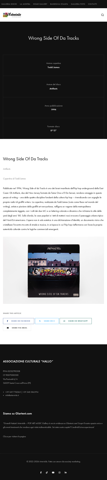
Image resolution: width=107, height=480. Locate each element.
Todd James (53, 67)
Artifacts (53, 88)
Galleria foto (78, 4)
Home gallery (40, 4)
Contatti (92, 4)
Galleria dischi (9, 4)
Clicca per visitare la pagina (14, 436)
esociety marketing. (73, 461)
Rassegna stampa (59, 4)
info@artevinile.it (12, 395)
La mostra (25, 4)
